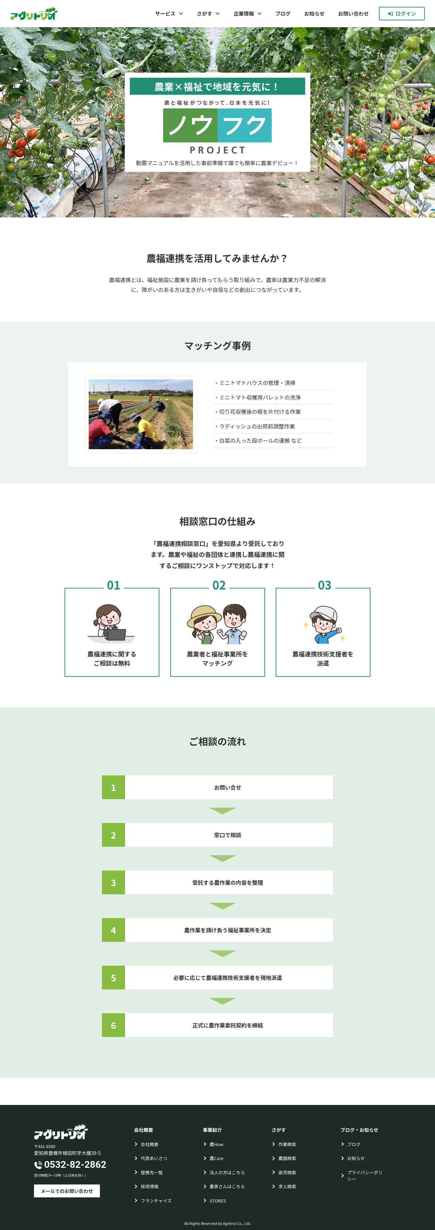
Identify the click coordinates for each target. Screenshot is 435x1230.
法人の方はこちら (227, 1172)
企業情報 (243, 13)
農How (217, 1144)
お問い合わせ (353, 13)
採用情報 (149, 1186)
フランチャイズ (156, 1200)
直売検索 (287, 1172)
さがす (204, 13)
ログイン (402, 13)
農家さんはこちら (227, 1186)
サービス (165, 13)
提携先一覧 (152, 1172)
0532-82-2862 (75, 1164)
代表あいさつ (154, 1158)
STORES (218, 1200)
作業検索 (287, 1144)
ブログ (283, 13)
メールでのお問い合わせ (67, 1191)
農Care (217, 1158)
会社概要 (149, 1144)
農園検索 (287, 1158)
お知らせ (314, 13)
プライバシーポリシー (365, 1175)
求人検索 (287, 1186)
